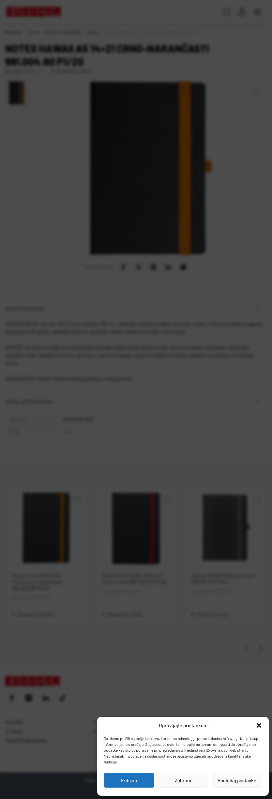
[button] (259, 725)
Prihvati (129, 780)
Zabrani (183, 780)
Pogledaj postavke (237, 780)
